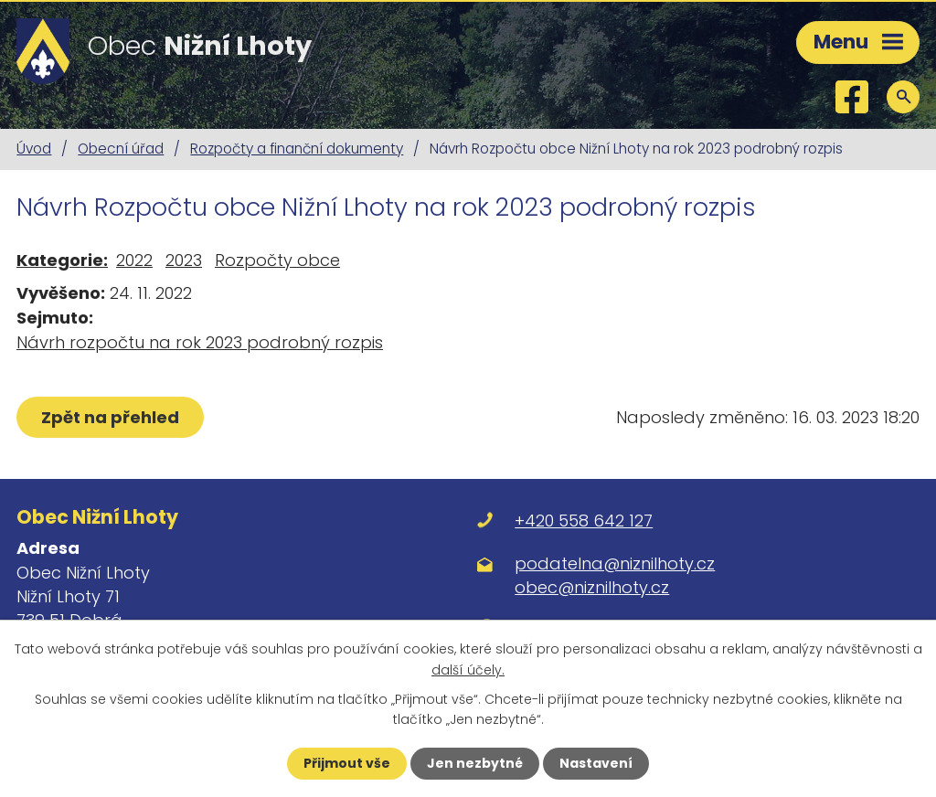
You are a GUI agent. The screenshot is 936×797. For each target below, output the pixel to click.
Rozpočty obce (277, 260)
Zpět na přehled (110, 417)
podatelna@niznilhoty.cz (615, 563)
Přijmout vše (346, 763)
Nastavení (596, 763)
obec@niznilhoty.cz (592, 587)
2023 (183, 260)
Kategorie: (62, 260)
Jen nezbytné (475, 763)
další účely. (468, 669)
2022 (134, 260)
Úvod (33, 148)
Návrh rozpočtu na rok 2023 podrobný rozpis (199, 342)
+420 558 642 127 (584, 520)
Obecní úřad (121, 148)
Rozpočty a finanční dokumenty (296, 148)
